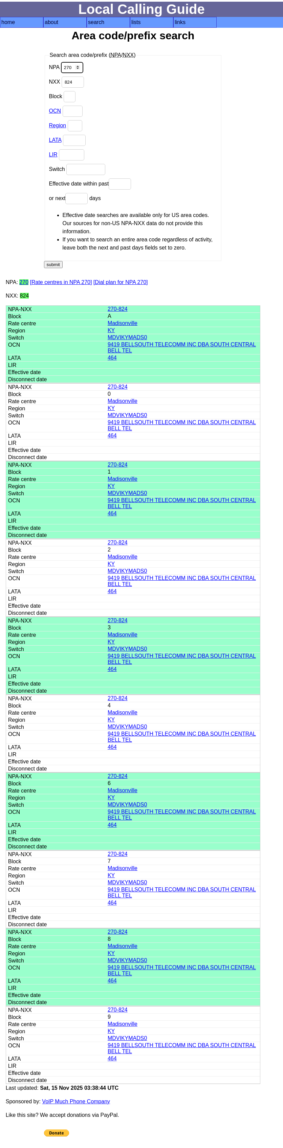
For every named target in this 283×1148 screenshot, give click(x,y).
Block (62, 96)
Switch (77, 169)
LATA (55, 140)
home (8, 22)
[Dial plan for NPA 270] (120, 282)
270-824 (118, 309)
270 (23, 282)
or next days (75, 198)
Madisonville (122, 323)
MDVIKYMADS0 (127, 337)
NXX (66, 82)
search (96, 22)
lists (136, 22)
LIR (53, 154)
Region (57, 125)
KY (111, 330)
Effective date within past (90, 184)
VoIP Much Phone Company (76, 1101)
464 (112, 358)
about (51, 22)
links (180, 22)
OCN (55, 111)
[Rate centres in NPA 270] (61, 282)
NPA (66, 67)
